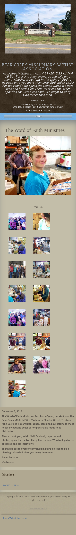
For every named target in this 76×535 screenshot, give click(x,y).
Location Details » (10, 485)
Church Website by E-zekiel (15, 518)
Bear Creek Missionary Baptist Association (37, 67)
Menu (38, 116)
